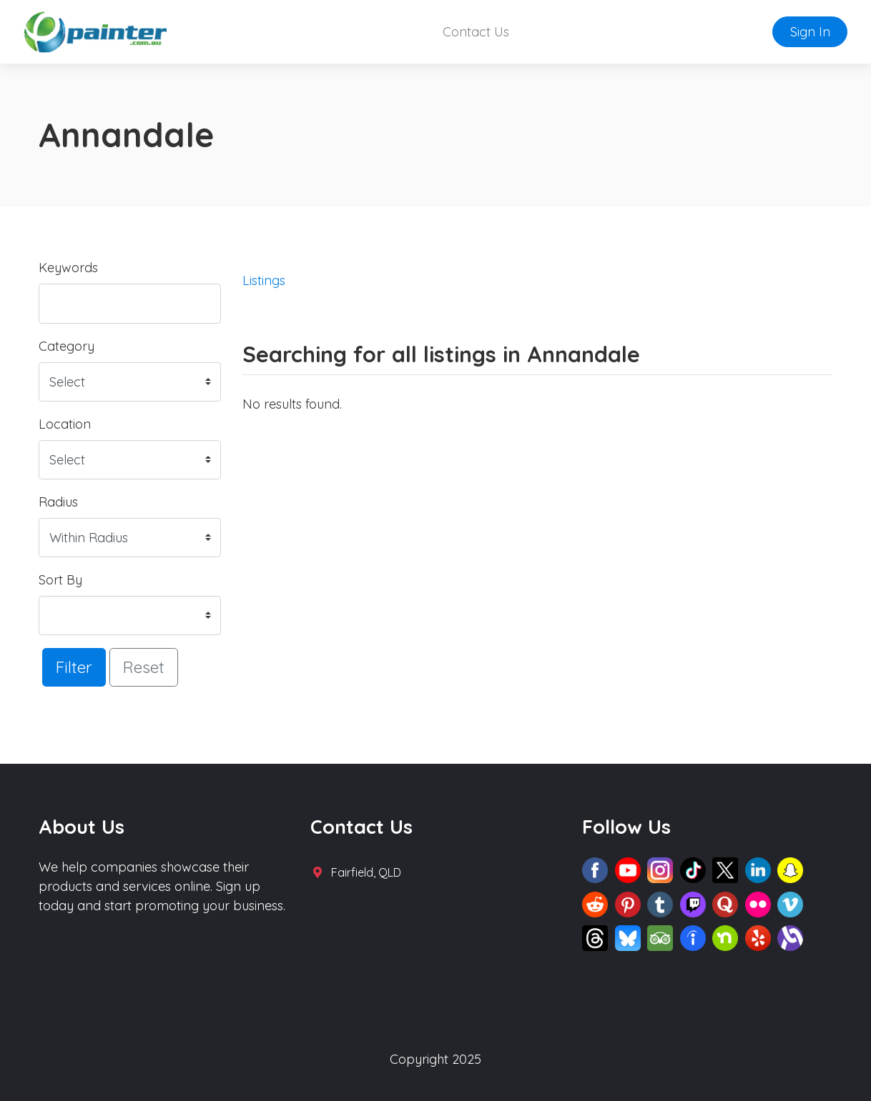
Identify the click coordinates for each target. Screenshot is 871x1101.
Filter (74, 667)
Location (65, 424)
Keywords (68, 267)
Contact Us (476, 32)
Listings (263, 280)
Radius (58, 502)
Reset (143, 667)
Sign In (810, 32)
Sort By (60, 580)
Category (66, 346)
